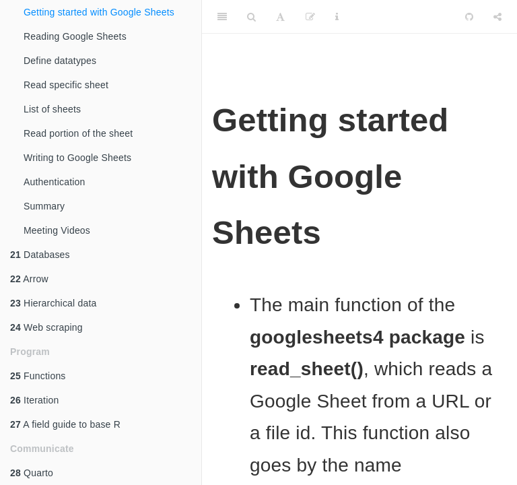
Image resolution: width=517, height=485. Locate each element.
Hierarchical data (53, 303)
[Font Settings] (280, 17)
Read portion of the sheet (78, 133)
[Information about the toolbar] (337, 17)
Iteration (34, 400)
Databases (40, 254)
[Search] (251, 17)
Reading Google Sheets (75, 36)
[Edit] (310, 17)
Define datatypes (60, 60)
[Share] (497, 17)
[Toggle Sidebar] (222, 17)
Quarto (31, 472)
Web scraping (46, 327)
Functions (38, 375)
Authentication (54, 181)
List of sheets (52, 109)
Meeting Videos (57, 230)
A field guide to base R (65, 424)
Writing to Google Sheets (77, 157)
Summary (44, 206)
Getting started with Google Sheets (99, 12)
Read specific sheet (66, 84)
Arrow (29, 278)
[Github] (469, 17)
